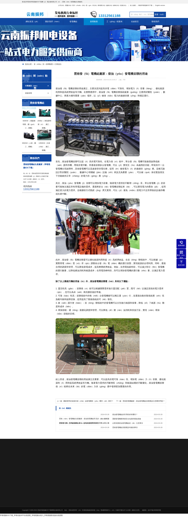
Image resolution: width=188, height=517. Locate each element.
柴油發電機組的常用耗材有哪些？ (125, 414)
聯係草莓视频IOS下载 (145, 5)
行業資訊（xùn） (31, 86)
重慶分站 (68, 5)
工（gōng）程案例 (114, 22)
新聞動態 (94, 22)
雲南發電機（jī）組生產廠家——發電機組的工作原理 (79, 423)
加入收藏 (133, 5)
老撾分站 (123, 5)
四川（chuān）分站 (78, 5)
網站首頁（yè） (32, 22)
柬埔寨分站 (101, 5)
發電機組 (73, 22)
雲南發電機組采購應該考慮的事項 (125, 427)
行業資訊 (58, 64)
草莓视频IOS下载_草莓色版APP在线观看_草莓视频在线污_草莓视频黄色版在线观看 (31, 515)
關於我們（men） (52, 22)
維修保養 (28, 93)
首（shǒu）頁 (39, 64)
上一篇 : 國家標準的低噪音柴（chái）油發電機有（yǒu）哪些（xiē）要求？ (85, 401)
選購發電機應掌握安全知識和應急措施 (126, 419)
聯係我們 (155, 22)
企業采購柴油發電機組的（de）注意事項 (127, 423)
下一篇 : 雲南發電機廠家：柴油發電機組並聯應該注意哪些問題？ (140, 401)
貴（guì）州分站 (91, 5)
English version (160, 5)
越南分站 (109, 5)
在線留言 (135, 22)
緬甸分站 (116, 5)
